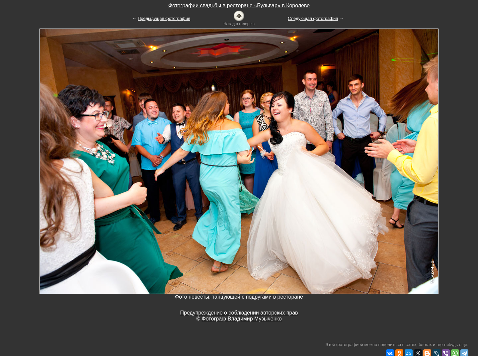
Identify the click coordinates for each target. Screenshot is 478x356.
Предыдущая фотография (164, 18)
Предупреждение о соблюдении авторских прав (239, 313)
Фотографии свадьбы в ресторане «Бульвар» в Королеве (239, 5)
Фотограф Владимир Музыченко (242, 318)
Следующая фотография (313, 18)
